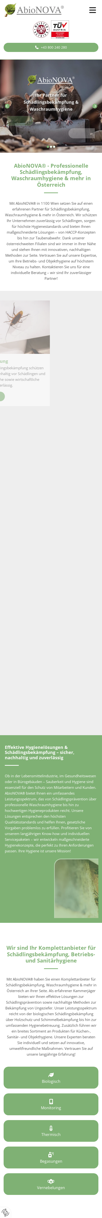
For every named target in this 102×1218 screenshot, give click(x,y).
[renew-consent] (5, 1212)
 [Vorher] (7, 106)
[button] (85, 10)
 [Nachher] (94, 106)
